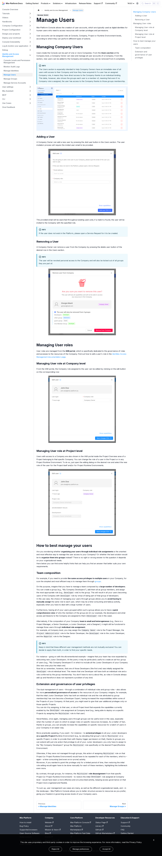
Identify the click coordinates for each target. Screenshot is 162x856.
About (48, 826)
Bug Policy (24, 826)
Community (111, 3)
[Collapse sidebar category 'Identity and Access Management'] (30, 55)
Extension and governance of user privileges (143, 55)
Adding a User (141, 16)
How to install (25, 822)
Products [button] (44, 3)
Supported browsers (28, 830)
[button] (17, 13)
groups (98, 581)
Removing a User (142, 19)
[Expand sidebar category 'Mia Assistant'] (30, 91)
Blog (48, 833)
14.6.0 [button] (129, 3)
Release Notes (85, 3)
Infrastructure (70, 3)
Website (49, 822)
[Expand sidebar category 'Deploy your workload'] (30, 38)
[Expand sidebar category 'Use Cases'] (30, 103)
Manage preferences (81, 849)
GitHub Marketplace (105, 833)
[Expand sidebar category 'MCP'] (30, 95)
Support (98, 3)
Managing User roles (142, 23)
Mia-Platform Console (80, 822)
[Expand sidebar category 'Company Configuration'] (30, 25)
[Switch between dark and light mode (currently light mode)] (137, 3)
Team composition (143, 48)
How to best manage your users (144, 42)
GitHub (99, 830)
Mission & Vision (53, 830)
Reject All (55, 849)
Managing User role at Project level (144, 35)
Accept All (106, 849)
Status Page (101, 822)
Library (99, 826)
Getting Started (32, 3)
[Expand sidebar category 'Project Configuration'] (30, 30)
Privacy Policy (135, 842)
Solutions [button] (57, 3)
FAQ (122, 830)
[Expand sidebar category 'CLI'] (30, 99)
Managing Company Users (144, 12)
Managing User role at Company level (144, 28)
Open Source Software (29, 833)
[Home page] (38, 10)
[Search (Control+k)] (150, 3)
